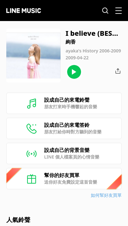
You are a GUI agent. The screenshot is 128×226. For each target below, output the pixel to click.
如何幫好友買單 (106, 195)
